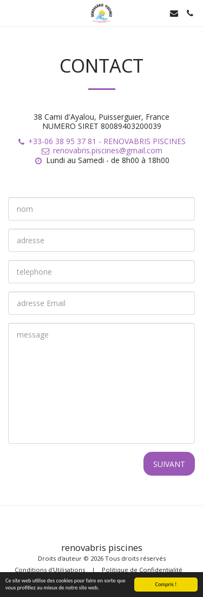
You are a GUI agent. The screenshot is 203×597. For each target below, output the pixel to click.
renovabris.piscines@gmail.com (101, 150)
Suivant (169, 464)
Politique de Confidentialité (142, 570)
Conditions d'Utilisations (50, 570)
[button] (12, 13)
